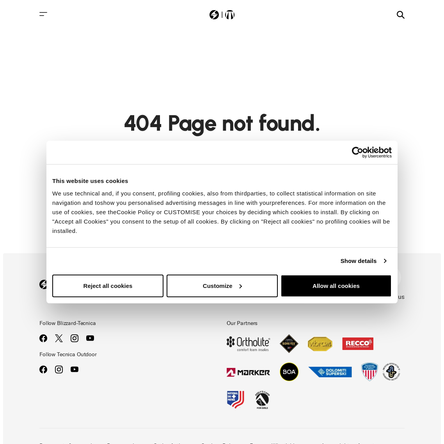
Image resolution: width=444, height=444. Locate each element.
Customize (222, 285)
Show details (359, 261)
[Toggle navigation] (43, 14)
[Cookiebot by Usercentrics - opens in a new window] (357, 152)
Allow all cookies (336, 285)
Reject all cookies (108, 285)
